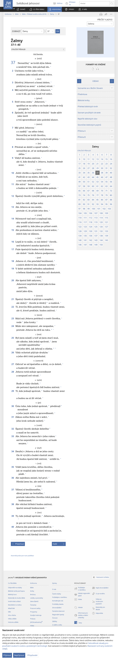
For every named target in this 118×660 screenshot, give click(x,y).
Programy (33, 612)
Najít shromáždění (100, 587)
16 (12, 242)
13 (12, 207)
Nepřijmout (19, 655)
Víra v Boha (12, 615)
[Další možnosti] (111, 14)
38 (12, 504)
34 (12, 451)
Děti (9, 612)
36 (12, 478)
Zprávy (54, 583)
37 (14, 62)
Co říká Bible (12, 583)
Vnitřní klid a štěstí (14, 601)
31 (12, 417)
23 (12, 318)
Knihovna (8, 14)
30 (12, 406)
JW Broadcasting (36, 622)
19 (12, 268)
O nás (54, 589)
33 (12, 436)
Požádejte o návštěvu (59, 597)
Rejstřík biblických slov (87, 118)
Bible (16, 14)
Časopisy (33, 605)
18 (12, 261)
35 (12, 467)
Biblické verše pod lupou (16, 591)
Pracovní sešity (35, 608)
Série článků (34, 601)
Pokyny (32, 619)
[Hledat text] (94, 3)
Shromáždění (56, 608)
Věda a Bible (12, 619)
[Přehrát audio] (101, 14)
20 (12, 280)
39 (12, 516)
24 (12, 326)
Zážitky (54, 621)
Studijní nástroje (35, 615)
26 (12, 352)
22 (12, 307)
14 (12, 219)
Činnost (55, 618)
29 (12, 391)
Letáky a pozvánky (36, 598)
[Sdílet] (106, 14)
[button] (37, 9)
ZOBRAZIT (16, 31)
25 (12, 338)
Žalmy (52, 14)
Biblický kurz (12, 594)
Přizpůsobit (32, 655)
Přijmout (7, 655)
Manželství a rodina (14, 605)
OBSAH (95, 81)
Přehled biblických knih (88, 106)
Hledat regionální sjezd (82, 594)
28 (12, 372)
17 (12, 249)
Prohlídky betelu (57, 604)
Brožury (33, 594)
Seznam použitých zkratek (89, 112)
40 (12, 527)
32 (12, 429)
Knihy (32, 591)
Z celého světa (57, 625)
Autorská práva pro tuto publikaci (22, 556)
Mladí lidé (11, 608)
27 (12, 364)
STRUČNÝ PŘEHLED (84, 151)
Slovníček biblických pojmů (89, 125)
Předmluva (82, 94)
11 (12, 184)
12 (12, 196)
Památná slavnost (58, 611)
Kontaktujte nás (57, 601)
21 (12, 299)
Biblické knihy (84, 100)
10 (12, 173)
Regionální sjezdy (58, 615)
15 (12, 230)
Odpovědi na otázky (15, 587)
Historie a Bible (13, 622)
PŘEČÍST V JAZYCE (104, 19)
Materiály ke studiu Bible (16, 598)
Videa (32, 626)
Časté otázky (56, 594)
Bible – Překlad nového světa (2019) (34, 14)
